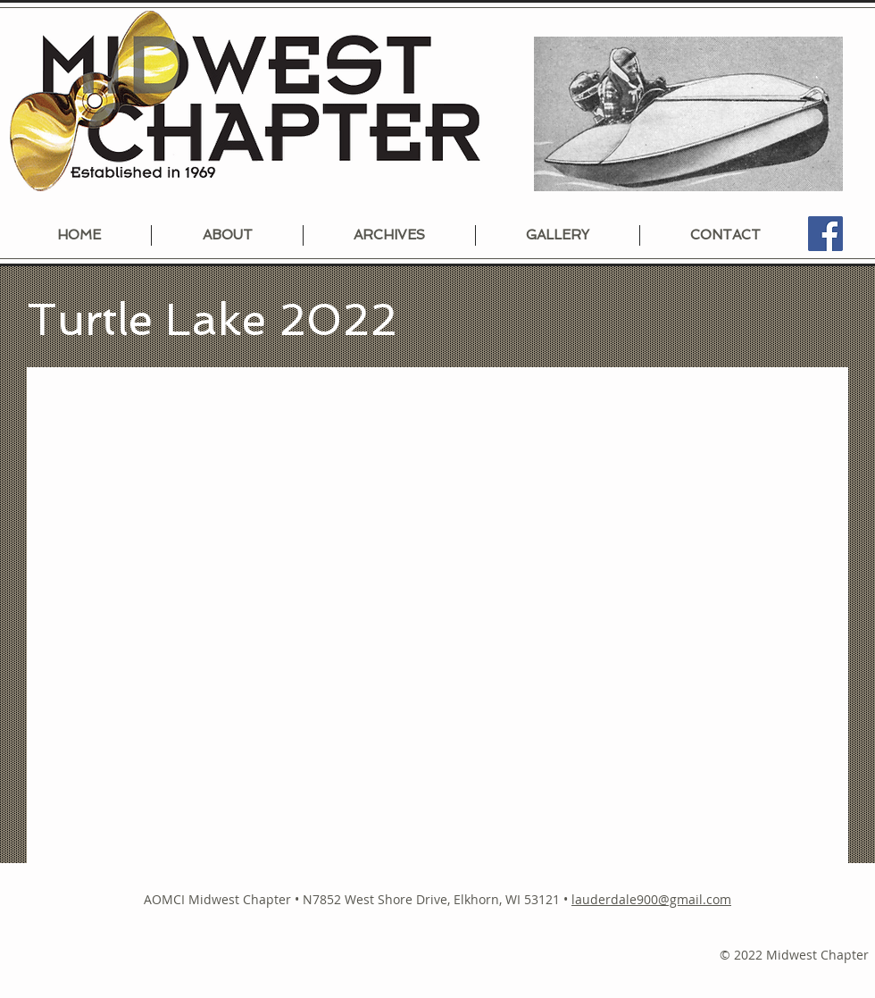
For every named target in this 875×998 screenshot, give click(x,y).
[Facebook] (825, 233)
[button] (437, 615)
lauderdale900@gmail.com (651, 899)
